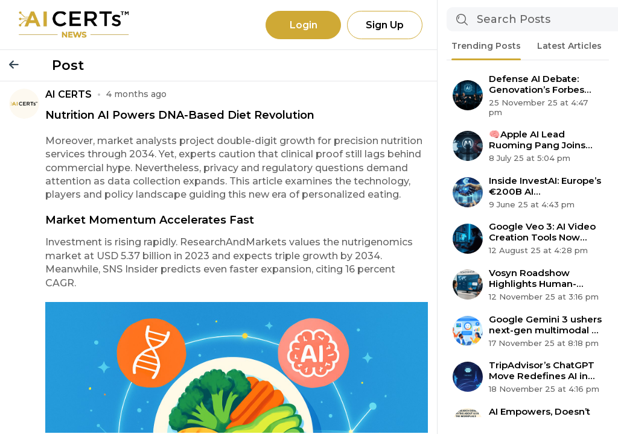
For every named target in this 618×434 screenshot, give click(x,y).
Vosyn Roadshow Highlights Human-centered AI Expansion (541, 278)
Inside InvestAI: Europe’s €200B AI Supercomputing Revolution (545, 186)
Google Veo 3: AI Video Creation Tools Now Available (542, 232)
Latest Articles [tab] (569, 45)
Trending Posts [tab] (486, 45)
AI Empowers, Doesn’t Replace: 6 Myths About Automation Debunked (544, 417)
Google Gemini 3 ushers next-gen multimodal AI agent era (545, 325)
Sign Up (385, 25)
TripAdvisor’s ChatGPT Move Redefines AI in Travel (541, 371)
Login (303, 25)
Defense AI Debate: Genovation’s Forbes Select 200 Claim (536, 84)
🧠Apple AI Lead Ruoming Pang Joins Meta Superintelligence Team (543, 140)
